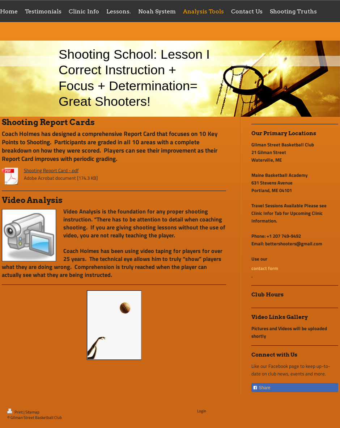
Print (15, 412)
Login (201, 411)
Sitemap (32, 412)
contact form (264, 268)
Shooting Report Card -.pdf (51, 170)
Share (261, 387)
